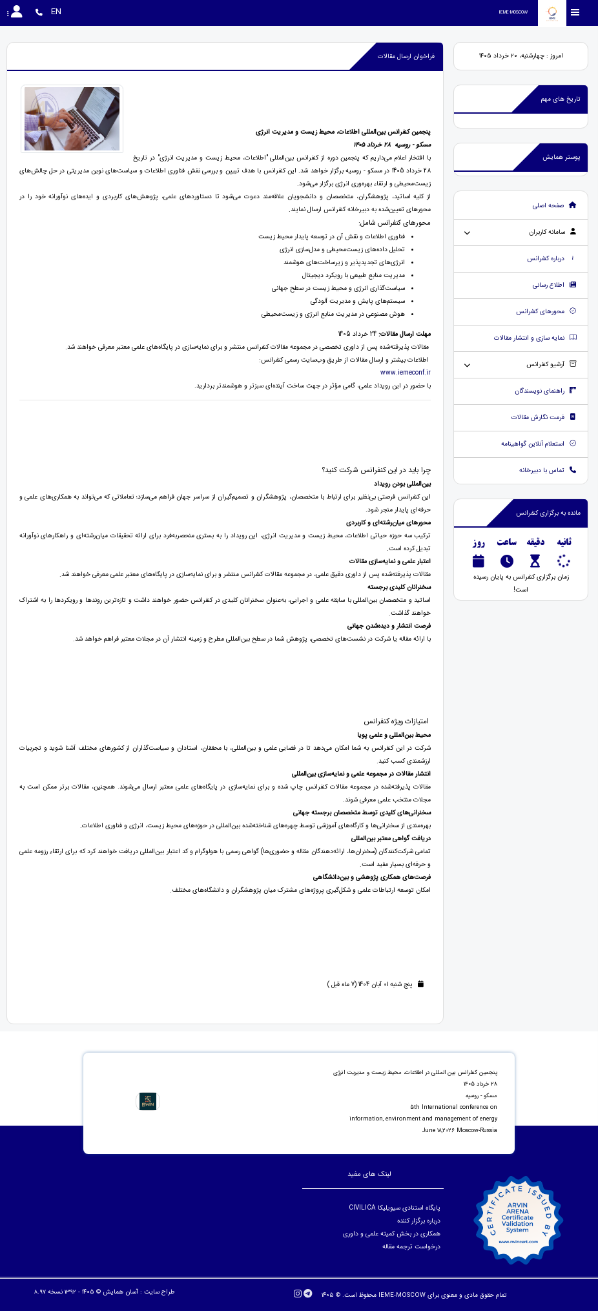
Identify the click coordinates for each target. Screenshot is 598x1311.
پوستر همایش (561, 157)
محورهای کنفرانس (546, 311)
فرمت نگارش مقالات (544, 417)
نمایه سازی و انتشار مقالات (535, 338)
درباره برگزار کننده (417, 1221)
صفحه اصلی (555, 206)
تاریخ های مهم (561, 99)
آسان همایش (120, 1292)
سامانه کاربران (553, 232)
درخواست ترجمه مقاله (411, 1247)
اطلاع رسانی (555, 285)
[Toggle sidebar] (575, 13)
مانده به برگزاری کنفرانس (548, 513)
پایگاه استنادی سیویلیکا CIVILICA (394, 1208)
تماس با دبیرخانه (548, 470)
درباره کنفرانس (552, 258)
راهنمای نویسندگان (546, 391)
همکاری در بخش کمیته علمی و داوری (390, 1234)
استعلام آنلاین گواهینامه (539, 444)
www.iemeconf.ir (405, 373)
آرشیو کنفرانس (551, 364)
